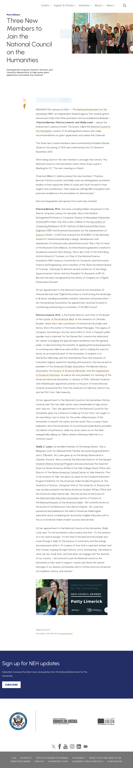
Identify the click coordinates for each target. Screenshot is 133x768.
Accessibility (78, 758)
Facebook (24, 106)
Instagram (72, 746)
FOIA (14, 758)
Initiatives (84, 5)
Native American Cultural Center (69, 472)
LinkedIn (79, 746)
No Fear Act (26, 758)
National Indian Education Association (59, 498)
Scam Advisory (114, 761)
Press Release (13, 14)
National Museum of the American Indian (61, 502)
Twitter (24, 100)
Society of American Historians (69, 370)
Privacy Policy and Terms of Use (105, 758)
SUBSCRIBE (11, 684)
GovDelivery (85, 746)
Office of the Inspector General (52, 758)
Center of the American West (58, 319)
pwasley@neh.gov (66, 634)
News (110, 5)
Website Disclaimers (20, 761)
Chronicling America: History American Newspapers (65, 721)
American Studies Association (69, 366)
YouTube (65, 746)
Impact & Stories (64, 5)
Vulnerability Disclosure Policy (87, 761)
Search (124, 5)
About (98, 5)
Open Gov (39, 761)
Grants (45, 5)
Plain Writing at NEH (58, 761)
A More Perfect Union (106, 721)
